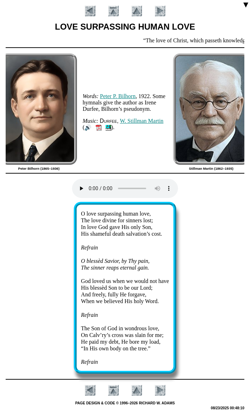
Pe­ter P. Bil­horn (118, 96)
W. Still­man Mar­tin (141, 121)
